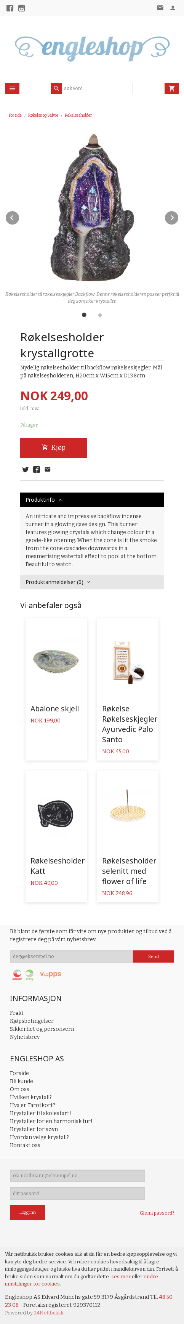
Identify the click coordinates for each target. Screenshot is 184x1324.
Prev (19, 216)
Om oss (19, 1089)
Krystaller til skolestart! (40, 1113)
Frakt (17, 1013)
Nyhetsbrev (25, 1037)
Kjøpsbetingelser (32, 1021)
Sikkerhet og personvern (42, 1029)
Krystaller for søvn (34, 1129)
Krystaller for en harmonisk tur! (51, 1121)
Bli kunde (21, 1081)
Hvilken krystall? (31, 1097)
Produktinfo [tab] (40, 499)
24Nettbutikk (49, 1313)
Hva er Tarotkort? (32, 1105)
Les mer (121, 1276)
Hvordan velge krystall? (39, 1137)
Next (178, 216)
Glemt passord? (157, 1213)
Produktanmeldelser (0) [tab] (54, 582)
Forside (15, 115)
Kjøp (54, 448)
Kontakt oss (25, 1145)
